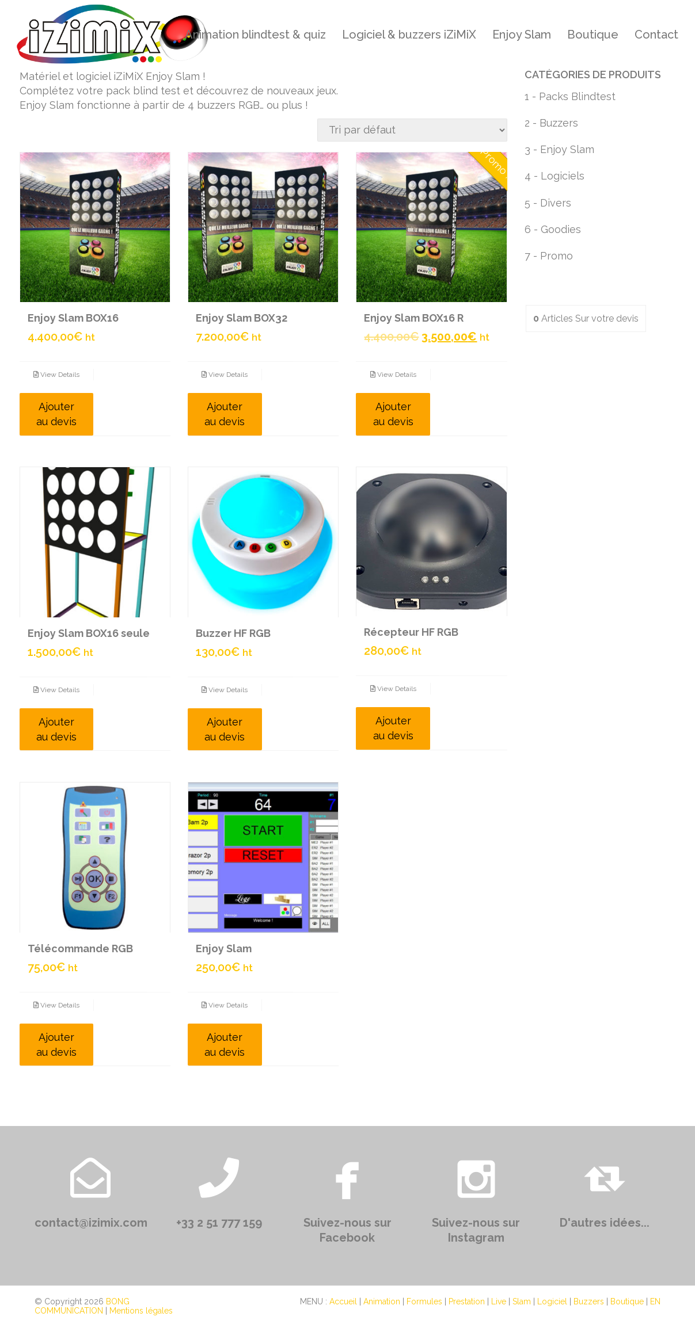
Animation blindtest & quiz (255, 34)
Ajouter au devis (56, 413)
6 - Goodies (553, 229)
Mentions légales (141, 1310)
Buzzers (589, 1301)
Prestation (467, 1301)
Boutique (592, 34)
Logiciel (552, 1301)
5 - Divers (548, 203)
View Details (56, 375)
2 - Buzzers (551, 123)
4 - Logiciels (554, 176)
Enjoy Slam (521, 34)
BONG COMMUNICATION (82, 1306)
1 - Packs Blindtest (570, 96)
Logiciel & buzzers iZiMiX (409, 34)
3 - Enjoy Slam (559, 149)
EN (655, 1301)
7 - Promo (549, 256)
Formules (424, 1301)
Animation (381, 1301)
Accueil (343, 1301)
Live (498, 1301)
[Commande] (412, 130)
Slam (521, 1301)
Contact (656, 34)
